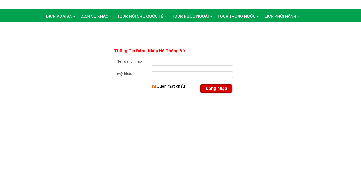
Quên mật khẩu (171, 86)
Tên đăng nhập (129, 61)
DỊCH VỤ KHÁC (96, 16)
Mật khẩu (124, 74)
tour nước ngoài (192, 16)
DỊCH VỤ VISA (60, 16)
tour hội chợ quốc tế (142, 16)
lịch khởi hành (282, 16)
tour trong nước (238, 16)
